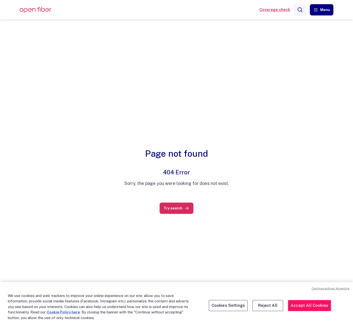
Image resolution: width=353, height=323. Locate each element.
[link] (176, 208)
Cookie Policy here (63, 312)
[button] (321, 9)
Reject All (267, 305)
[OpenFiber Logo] (35, 10)
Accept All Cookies (309, 305)
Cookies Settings (228, 305)
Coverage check (274, 9)
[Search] (300, 10)
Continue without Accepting (330, 288)
